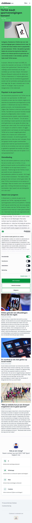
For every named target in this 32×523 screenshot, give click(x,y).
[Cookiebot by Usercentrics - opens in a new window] (23, 231)
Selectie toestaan (16, 285)
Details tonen (23, 276)
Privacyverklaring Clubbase (9, 503)
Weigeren (16, 290)
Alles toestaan (16, 280)
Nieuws (6, 7)
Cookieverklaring (6, 506)
